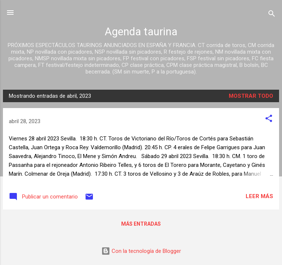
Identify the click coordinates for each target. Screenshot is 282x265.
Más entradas (141, 224)
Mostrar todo (251, 96)
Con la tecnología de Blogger (141, 251)
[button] (268, 119)
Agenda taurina (141, 31)
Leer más (259, 196)
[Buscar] (271, 15)
